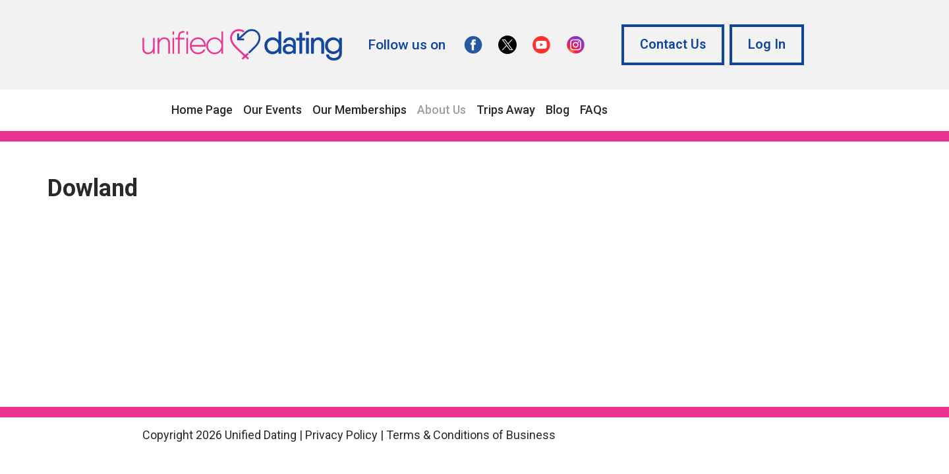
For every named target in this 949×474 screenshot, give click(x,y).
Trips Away (505, 110)
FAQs (594, 110)
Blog (557, 110)
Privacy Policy (341, 435)
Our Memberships (359, 110)
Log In (767, 44)
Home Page (202, 110)
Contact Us (673, 44)
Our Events (272, 110)
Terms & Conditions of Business (471, 435)
